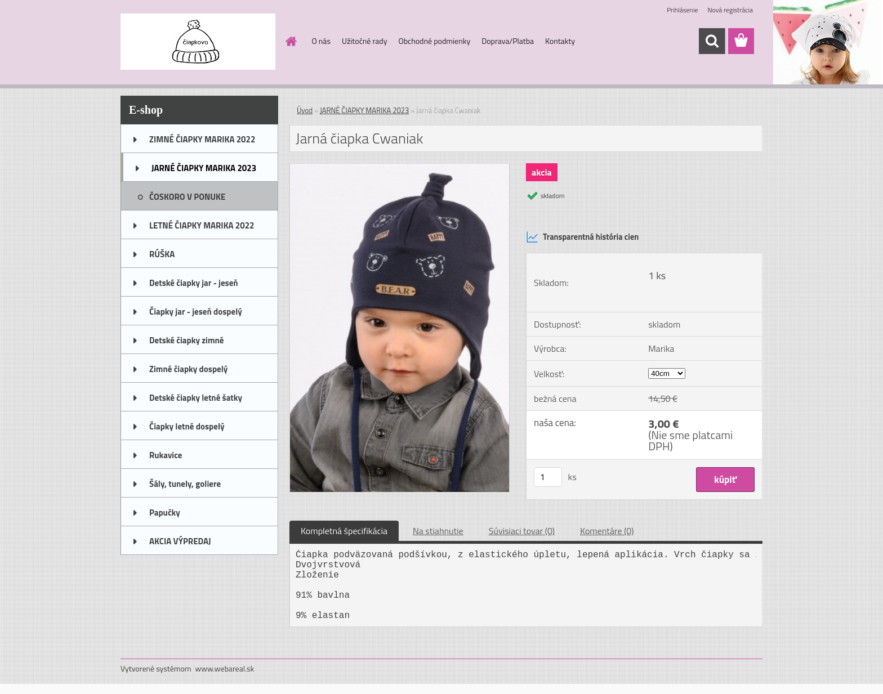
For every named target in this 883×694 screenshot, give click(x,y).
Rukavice (165, 455)
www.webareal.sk (225, 668)
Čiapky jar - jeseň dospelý (195, 311)
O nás (321, 41)
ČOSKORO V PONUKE (187, 196)
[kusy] (548, 477)
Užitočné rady (364, 41)
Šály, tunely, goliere (185, 483)
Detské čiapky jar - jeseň (193, 282)
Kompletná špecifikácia (344, 531)
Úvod (305, 110)
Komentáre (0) (607, 531)
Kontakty (560, 41)
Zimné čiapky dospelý (188, 368)
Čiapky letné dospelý (186, 426)
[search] (712, 41)
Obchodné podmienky (434, 41)
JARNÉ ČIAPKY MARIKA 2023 (203, 168)
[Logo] (198, 42)
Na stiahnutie (438, 531)
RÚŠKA (162, 254)
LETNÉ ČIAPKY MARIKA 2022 (201, 225)
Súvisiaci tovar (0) (522, 531)
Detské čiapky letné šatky (195, 397)
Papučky (164, 512)
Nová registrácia (730, 10)
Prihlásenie (682, 10)
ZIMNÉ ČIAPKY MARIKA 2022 (202, 139)
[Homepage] (291, 41)
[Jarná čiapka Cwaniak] (399, 168)
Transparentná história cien (582, 237)
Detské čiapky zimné (186, 340)
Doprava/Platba (507, 41)
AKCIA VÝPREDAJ (180, 541)
